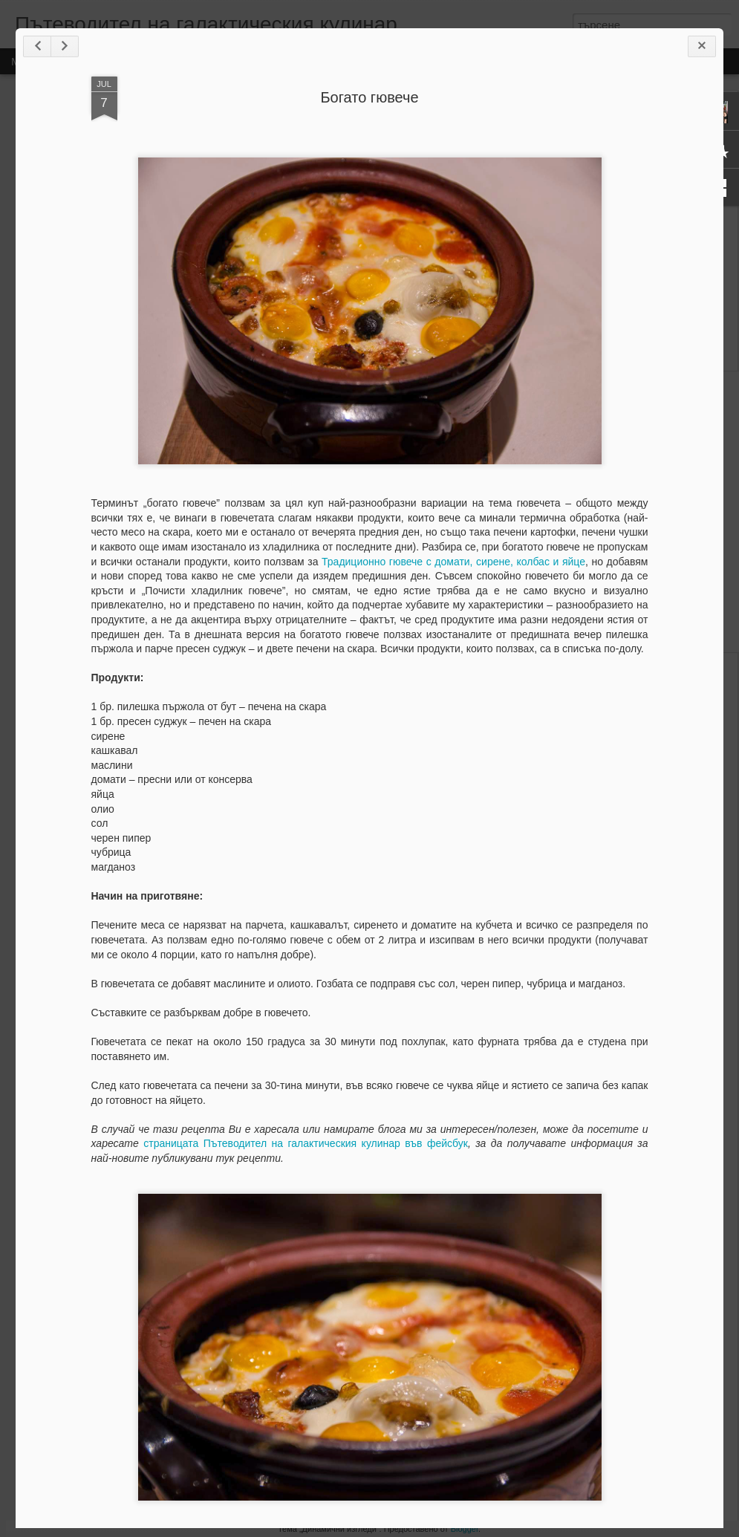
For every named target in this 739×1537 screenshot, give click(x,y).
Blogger (464, 1528)
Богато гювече (369, 97)
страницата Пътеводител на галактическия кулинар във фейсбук (305, 1143)
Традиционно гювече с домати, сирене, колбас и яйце (453, 562)
